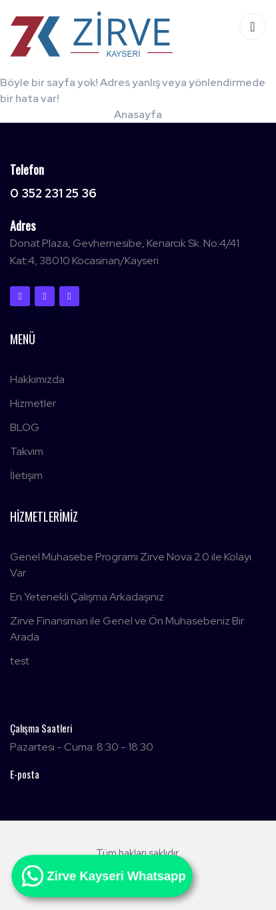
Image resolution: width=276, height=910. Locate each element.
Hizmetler (33, 403)
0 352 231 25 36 (53, 193)
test (19, 661)
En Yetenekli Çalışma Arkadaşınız (87, 597)
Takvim (26, 451)
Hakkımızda (37, 379)
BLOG (24, 427)
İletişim (26, 475)
